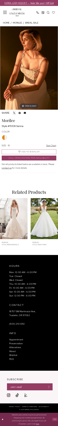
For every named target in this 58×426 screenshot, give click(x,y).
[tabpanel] (29, 68)
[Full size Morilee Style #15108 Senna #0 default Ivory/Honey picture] (29, 68)
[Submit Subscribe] (48, 386)
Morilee (17, 22)
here (37, 424)
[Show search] (48, 12)
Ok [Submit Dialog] (55, 419)
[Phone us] (37, 12)
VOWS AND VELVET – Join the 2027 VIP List (29, 3)
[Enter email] (30, 386)
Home (6, 22)
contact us (7, 168)
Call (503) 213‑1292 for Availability (29, 158)
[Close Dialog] (3, 419)
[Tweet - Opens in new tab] (14, 113)
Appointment (16, 339)
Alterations (15, 347)
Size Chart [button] (51, 145)
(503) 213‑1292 (17, 323)
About (12, 351)
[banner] (17, 12)
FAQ (11, 359)
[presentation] (14, 218)
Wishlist (13, 355)
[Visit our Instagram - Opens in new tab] (8, 395)
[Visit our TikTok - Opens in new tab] (17, 395)
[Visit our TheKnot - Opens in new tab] (26, 395)
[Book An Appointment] (43, 12)
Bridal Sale (31, 22)
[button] (5, 12)
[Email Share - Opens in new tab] (25, 113)
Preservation (16, 343)
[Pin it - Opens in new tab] (20, 113)
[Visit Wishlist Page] (53, 12)
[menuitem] (5, 12)
